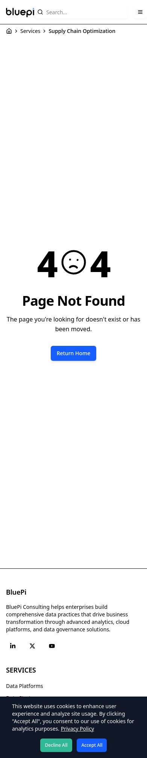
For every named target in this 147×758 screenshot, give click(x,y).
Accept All (91, 745)
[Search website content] (80, 12)
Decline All (56, 745)
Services (30, 30)
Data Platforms (24, 685)
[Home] (9, 31)
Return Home (74, 353)
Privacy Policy (77, 728)
